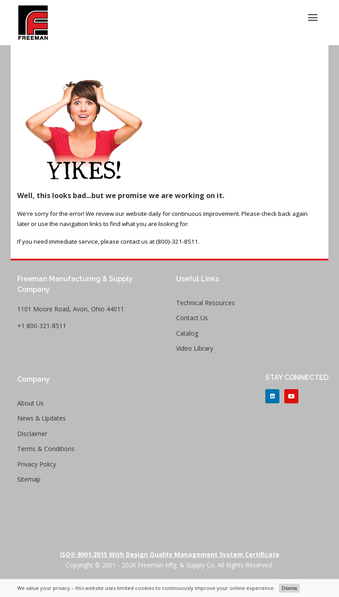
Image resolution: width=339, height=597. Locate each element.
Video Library (194, 348)
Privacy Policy (36, 464)
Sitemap (29, 479)
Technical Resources (205, 302)
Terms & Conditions (46, 448)
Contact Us (192, 318)
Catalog (187, 333)
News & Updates (41, 418)
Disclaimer (32, 433)
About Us (30, 403)
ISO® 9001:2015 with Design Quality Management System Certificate (169, 554)
